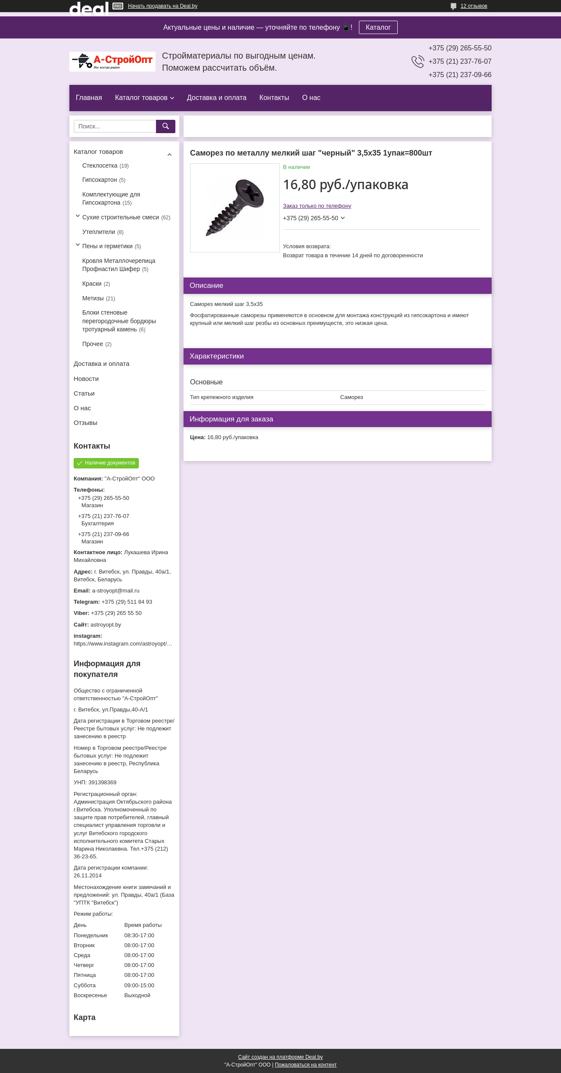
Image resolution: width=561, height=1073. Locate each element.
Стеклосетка (100, 165)
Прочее (92, 343)
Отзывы (85, 422)
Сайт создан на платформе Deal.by (280, 1057)
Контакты (274, 97)
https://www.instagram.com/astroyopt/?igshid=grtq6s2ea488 (148, 643)
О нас (311, 97)
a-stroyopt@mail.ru (116, 590)
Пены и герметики (107, 246)
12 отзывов (474, 6)
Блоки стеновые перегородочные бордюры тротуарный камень (119, 321)
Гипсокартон (99, 179)
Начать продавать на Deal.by (162, 6)
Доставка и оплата (216, 97)
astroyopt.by (105, 624)
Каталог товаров (141, 97)
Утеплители (98, 231)
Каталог (378, 27)
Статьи (84, 393)
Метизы (93, 298)
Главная (89, 97)
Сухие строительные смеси (120, 217)
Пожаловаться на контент (306, 1065)
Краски (92, 283)
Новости (86, 378)
